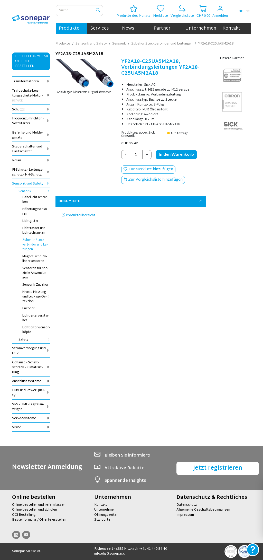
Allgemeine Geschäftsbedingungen (203, 510)
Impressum (185, 515)
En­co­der (28, 308)
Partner (162, 28)
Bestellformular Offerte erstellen (31, 61)
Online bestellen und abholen (34, 510)
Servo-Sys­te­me (31, 418)
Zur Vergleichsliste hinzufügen (153, 179)
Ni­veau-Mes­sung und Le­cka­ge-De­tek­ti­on (36, 297)
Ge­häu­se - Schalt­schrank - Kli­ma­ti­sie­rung (31, 367)
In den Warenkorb (176, 154)
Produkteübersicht (78, 215)
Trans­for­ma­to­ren (31, 81)
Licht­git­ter (30, 221)
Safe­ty (34, 339)
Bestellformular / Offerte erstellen (39, 520)
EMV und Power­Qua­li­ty (31, 392)
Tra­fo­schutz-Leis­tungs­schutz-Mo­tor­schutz (31, 96)
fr (248, 11)
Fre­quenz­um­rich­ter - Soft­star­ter (31, 121)
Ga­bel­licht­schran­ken (35, 199)
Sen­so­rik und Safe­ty (31, 184)
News (128, 28)
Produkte (69, 28)
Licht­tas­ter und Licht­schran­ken (33, 230)
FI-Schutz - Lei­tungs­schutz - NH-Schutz (31, 172)
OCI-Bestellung (23, 515)
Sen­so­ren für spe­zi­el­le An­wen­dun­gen (35, 273)
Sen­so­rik (34, 191)
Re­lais (31, 160)
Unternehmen (200, 28)
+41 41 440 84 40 (153, 549)
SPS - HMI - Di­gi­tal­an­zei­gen (31, 407)
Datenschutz (186, 505)
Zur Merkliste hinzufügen (148, 169)
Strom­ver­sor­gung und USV (31, 350)
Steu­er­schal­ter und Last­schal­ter (31, 149)
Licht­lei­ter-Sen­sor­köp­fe (36, 330)
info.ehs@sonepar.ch (110, 554)
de (241, 11)
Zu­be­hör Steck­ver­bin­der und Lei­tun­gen (35, 245)
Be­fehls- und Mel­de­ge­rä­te (31, 135)
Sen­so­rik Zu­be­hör (35, 285)
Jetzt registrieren (217, 468)
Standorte (102, 520)
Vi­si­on (31, 427)
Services (99, 28)
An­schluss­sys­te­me (31, 381)
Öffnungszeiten (106, 515)
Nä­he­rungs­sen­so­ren (35, 211)
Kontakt (231, 28)
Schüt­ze (31, 110)
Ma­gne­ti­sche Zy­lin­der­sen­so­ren (34, 259)
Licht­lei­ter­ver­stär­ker (35, 318)
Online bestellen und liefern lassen (38, 505)
